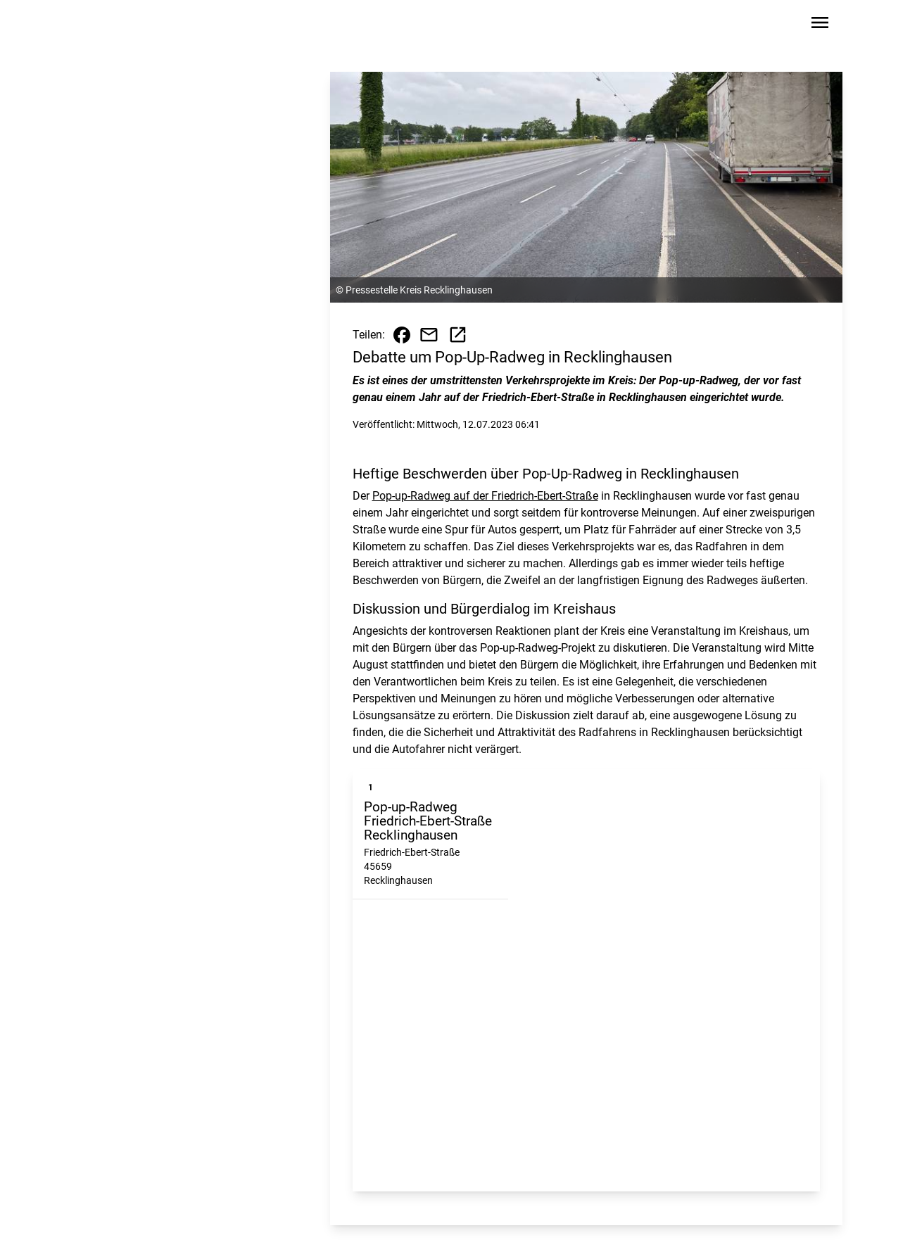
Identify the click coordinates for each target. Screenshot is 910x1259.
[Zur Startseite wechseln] (113, 25)
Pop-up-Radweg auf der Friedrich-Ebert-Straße (485, 495)
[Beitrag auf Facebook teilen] (401, 335)
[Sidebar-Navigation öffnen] (820, 25)
